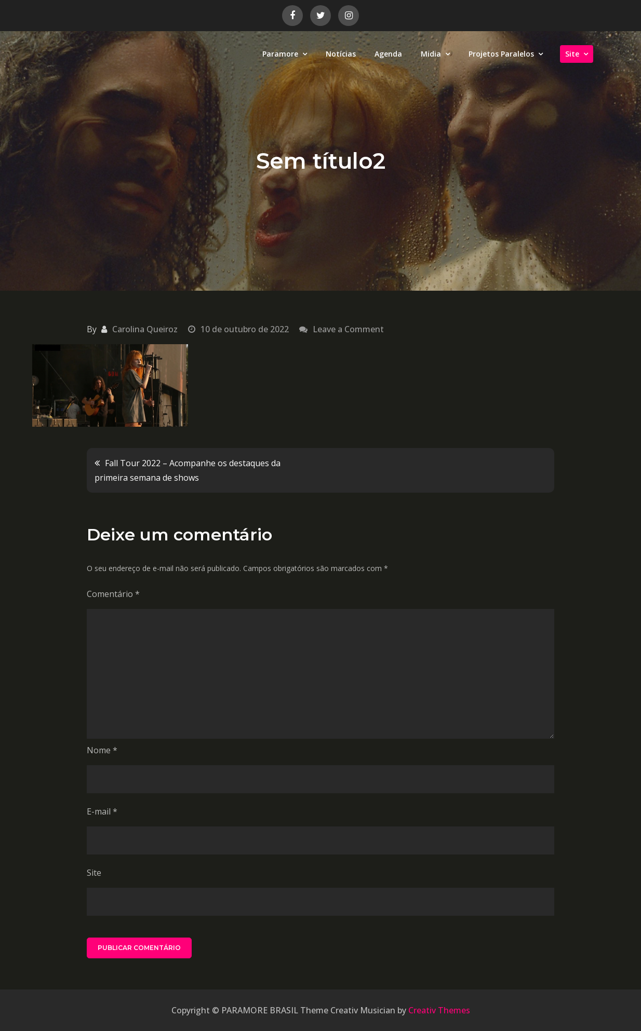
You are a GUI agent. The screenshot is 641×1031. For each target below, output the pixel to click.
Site (572, 54)
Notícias (341, 54)
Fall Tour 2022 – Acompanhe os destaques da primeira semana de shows (188, 470)
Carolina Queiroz (145, 329)
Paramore (280, 54)
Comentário (113, 594)
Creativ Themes (439, 1010)
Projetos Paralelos (501, 54)
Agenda (388, 54)
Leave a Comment (348, 329)
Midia (431, 54)
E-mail (102, 811)
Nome (102, 750)
